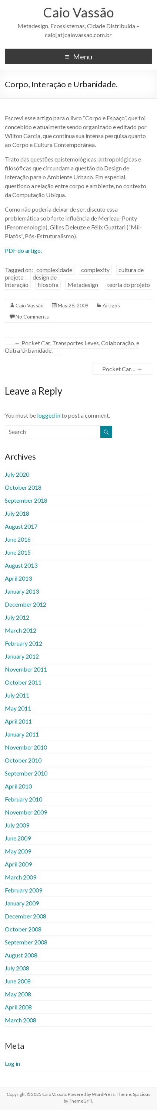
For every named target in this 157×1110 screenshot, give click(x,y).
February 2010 (23, 799)
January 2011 (22, 734)
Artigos (111, 305)
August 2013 (21, 565)
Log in (12, 1063)
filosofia (48, 284)
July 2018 (17, 513)
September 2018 (26, 500)
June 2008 (18, 981)
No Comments (32, 316)
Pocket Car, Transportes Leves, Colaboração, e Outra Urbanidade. (72, 346)
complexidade (54, 269)
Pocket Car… (122, 368)
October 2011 (23, 682)
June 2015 (18, 552)
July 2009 (17, 825)
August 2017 (21, 526)
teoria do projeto (128, 284)
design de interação (31, 281)
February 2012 (23, 643)
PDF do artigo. (23, 250)
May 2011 (18, 708)
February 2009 (23, 890)
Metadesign (82, 284)
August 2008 (21, 955)
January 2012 (22, 656)
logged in (48, 415)
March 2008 (20, 1020)
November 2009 (26, 812)
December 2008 (25, 916)
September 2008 (26, 942)
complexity (95, 269)
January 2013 (22, 591)
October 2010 (23, 760)
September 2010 (26, 773)
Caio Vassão (78, 12)
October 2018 (23, 487)
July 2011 (17, 695)
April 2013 (18, 578)
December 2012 (25, 604)
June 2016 (18, 539)
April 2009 (18, 864)
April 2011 (18, 721)
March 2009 (20, 877)
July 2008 (17, 968)
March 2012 (20, 630)
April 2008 (18, 1007)
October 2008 (23, 929)
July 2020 (17, 474)
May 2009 (18, 851)
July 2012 (17, 617)
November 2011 (26, 669)
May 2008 (18, 994)
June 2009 (18, 838)
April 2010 (18, 786)
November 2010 (26, 747)
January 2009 (22, 903)
